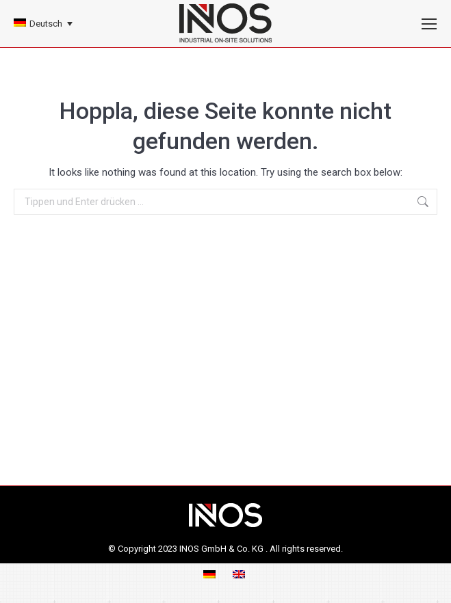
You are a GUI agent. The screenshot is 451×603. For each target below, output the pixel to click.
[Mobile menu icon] (429, 24)
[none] (43, 23)
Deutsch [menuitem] (45, 23)
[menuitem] (43, 23)
